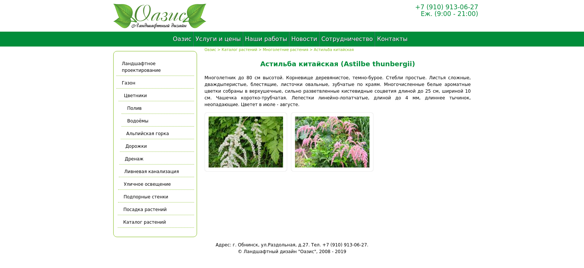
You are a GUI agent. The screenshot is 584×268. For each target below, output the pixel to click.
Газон (128, 83)
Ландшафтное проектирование (141, 67)
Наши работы (266, 38)
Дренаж (133, 159)
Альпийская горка (147, 133)
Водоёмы (137, 121)
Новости (304, 38)
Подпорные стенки (145, 197)
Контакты (392, 38)
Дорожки (135, 146)
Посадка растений (144, 209)
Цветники (136, 95)
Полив (134, 108)
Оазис (182, 38)
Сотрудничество (347, 38)
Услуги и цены (218, 38)
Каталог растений (239, 50)
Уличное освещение (146, 184)
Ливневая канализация (151, 171)
